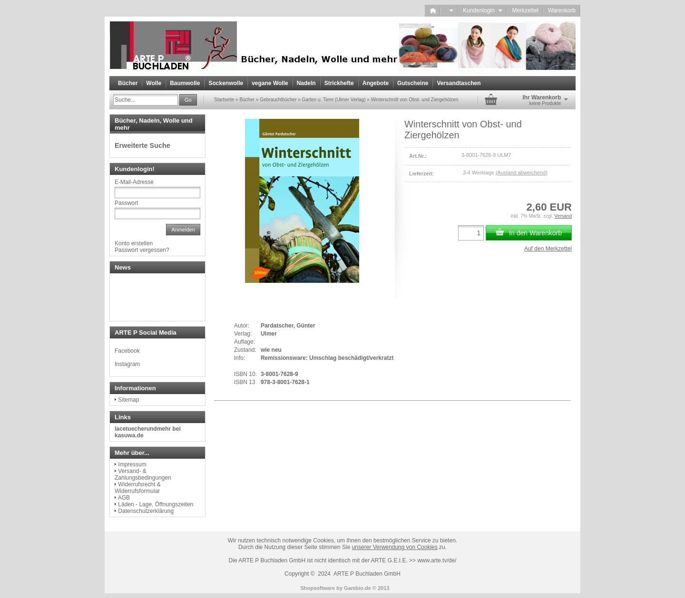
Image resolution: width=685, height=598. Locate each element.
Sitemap (128, 399)
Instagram (127, 364)
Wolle (153, 83)
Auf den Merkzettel (548, 248)
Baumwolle (185, 83)
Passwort (126, 203)
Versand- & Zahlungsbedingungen (143, 474)
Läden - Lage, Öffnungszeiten (155, 504)
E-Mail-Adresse (134, 182)
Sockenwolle (225, 83)
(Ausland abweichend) (522, 172)
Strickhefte (339, 83)
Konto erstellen (134, 243)
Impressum (132, 464)
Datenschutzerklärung (146, 511)
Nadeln (306, 83)
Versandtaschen (458, 83)
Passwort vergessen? (142, 250)
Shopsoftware (317, 588)
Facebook (127, 350)
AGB (124, 497)
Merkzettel (525, 10)
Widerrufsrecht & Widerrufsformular (138, 487)
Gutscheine (412, 83)
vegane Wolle (270, 83)
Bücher (127, 83)
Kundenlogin (482, 10)
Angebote (375, 83)
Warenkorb (562, 10)
